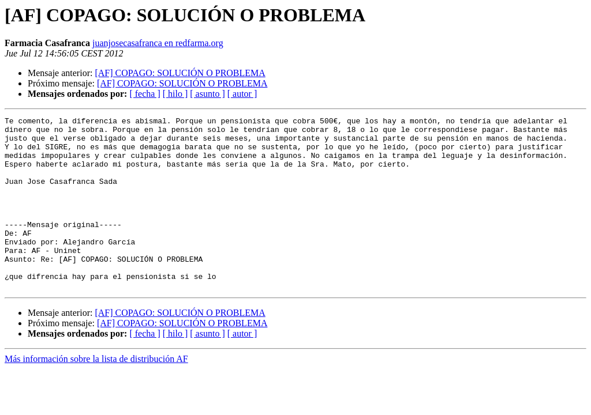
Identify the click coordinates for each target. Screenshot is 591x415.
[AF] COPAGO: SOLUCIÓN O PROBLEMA (180, 73)
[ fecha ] (144, 94)
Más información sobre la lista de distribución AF (96, 393)
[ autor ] (242, 94)
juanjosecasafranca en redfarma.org (157, 43)
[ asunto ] (207, 94)
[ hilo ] (175, 94)
